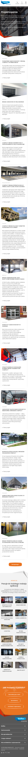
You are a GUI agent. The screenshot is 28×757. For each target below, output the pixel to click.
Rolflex (3, 726)
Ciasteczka (21, 748)
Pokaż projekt (6, 78)
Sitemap (3, 750)
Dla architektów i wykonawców (10, 742)
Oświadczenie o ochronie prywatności (9, 748)
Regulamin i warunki (19, 747)
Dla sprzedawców (6, 734)
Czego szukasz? (6, 738)
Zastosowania (5, 730)
